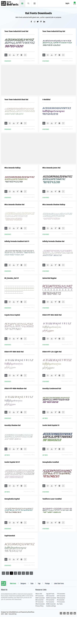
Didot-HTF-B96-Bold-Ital (14, 352)
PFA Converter (61, 598)
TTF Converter (61, 594)
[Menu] (35, 3)
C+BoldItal (46, 100)
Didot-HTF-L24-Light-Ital (52, 352)
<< (3, 573)
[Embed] (21, 55)
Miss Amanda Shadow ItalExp (53, 205)
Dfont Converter (40, 604)
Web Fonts (13, 583)
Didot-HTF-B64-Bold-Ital (52, 315)
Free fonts (10, 3)
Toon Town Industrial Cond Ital (16, 31)
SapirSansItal (10, 536)
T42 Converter (50, 602)
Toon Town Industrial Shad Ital (16, 100)
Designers (23, 583)
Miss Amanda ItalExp (13, 168)
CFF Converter (39, 602)
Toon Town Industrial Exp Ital (53, 31)
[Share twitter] (38, 21)
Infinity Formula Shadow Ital (53, 241)
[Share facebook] (32, 21)
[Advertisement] (39, 80)
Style (32, 583)
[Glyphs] (17, 55)
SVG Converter (50, 596)
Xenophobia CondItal (50, 462)
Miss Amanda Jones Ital (51, 168)
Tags (39, 583)
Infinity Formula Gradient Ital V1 (17, 241)
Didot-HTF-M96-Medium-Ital (16, 388)
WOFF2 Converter (51, 598)
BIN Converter (39, 600)
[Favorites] (9, 55)
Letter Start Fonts (59, 583)
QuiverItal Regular (49, 278)
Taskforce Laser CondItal (52, 499)
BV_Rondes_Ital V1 (12, 278)
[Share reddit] (35, 21)
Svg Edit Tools (50, 594)
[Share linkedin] (45, 21)
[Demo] (25, 55)
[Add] (6, 55)
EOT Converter (61, 596)
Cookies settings (51, 606)
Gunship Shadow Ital (13, 425)
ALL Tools (59, 604)
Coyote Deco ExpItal (12, 315)
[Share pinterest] (41, 21)
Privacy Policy (39, 606)
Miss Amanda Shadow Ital (14, 205)
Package (47, 583)
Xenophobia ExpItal (12, 499)
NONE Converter (51, 604)
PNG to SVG (38, 594)
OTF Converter (39, 596)
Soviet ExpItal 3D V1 (12, 462)
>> (31, 573)
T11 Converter (61, 602)
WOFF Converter (40, 598)
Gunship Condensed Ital (51, 388)
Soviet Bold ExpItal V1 (50, 425)
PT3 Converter (50, 600)
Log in (67, 3)
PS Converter (60, 600)
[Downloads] (13, 55)
